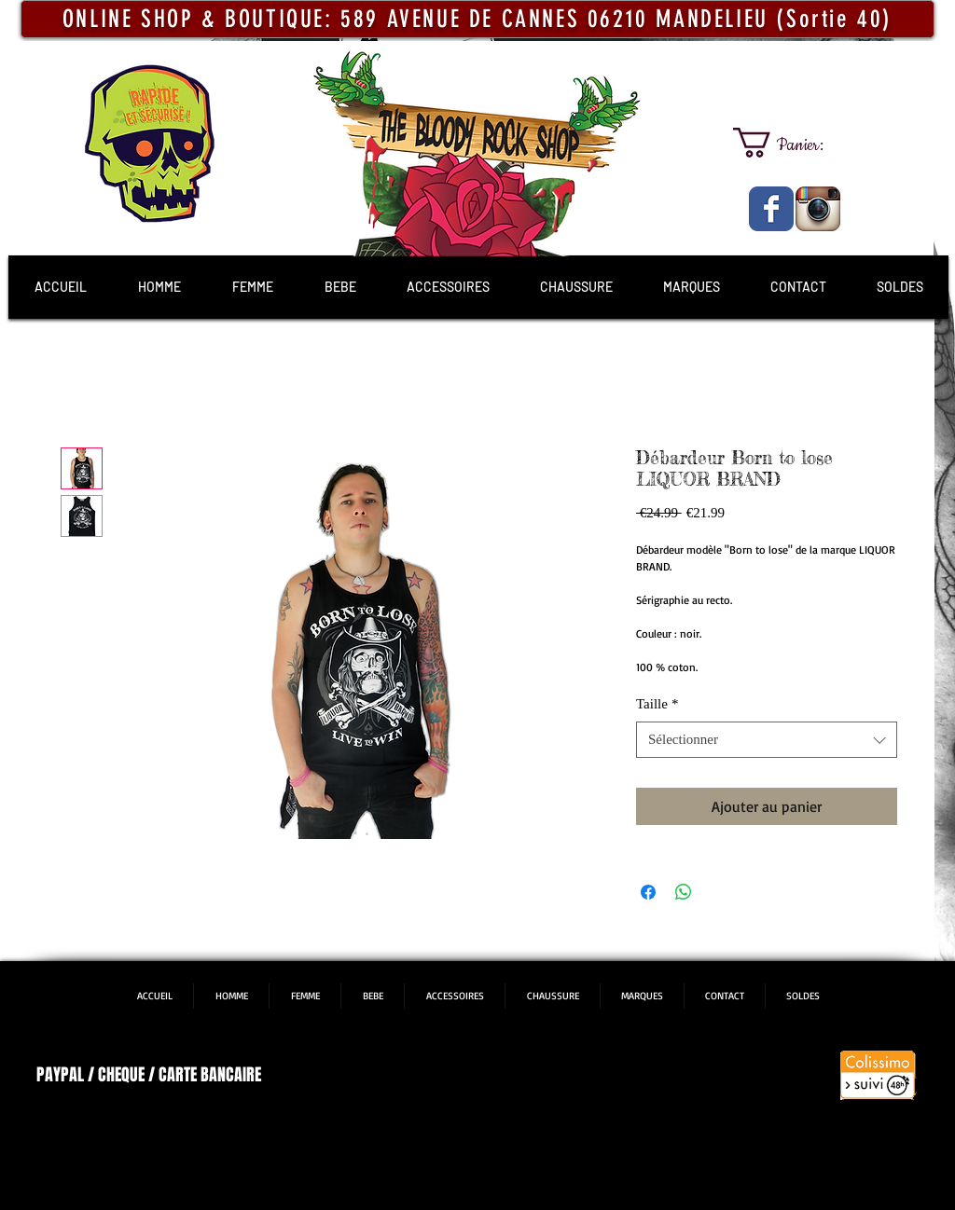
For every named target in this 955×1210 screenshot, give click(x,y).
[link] (794, 143)
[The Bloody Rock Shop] (771, 208)
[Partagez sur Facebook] (648, 892)
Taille (657, 703)
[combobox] (766, 740)
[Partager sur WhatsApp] (683, 892)
